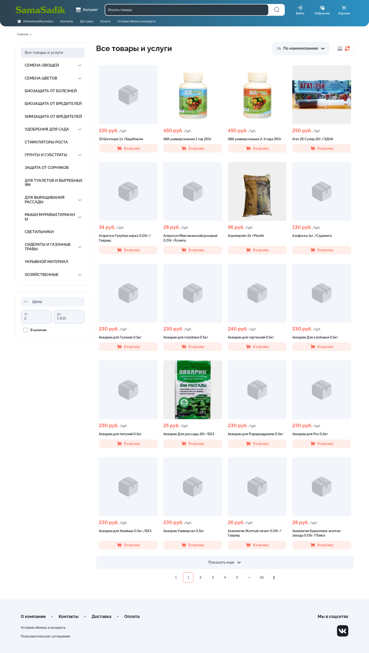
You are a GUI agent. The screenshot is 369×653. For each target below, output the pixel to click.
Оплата (105, 21)
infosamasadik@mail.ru (38, 21)
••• (249, 577)
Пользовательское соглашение (45, 636)
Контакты (66, 21)
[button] (24, 34)
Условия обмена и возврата (136, 21)
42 (262, 577)
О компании (33, 616)
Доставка (86, 21)
